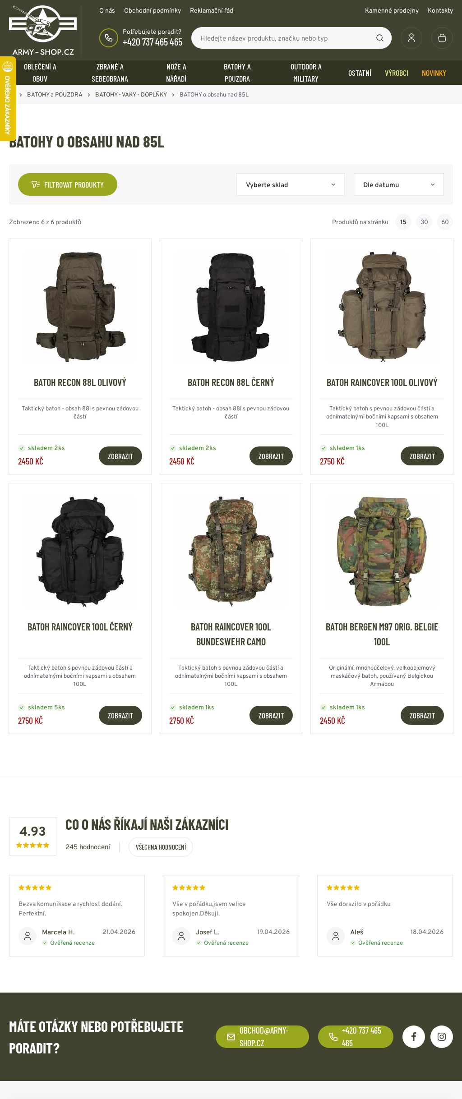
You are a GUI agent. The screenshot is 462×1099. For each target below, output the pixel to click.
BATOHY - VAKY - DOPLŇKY (131, 94)
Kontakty (440, 10)
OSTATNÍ (359, 73)
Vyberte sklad (267, 185)
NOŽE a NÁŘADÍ (176, 72)
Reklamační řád (211, 10)
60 (445, 221)
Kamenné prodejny (392, 10)
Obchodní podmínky (152, 10)
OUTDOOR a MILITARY (306, 72)
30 (424, 221)
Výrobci (396, 73)
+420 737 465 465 (152, 41)
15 (403, 221)
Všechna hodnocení (161, 847)
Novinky (434, 73)
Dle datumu (381, 185)
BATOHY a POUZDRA (237, 72)
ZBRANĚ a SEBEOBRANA (110, 72)
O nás (107, 10)
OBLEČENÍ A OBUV (40, 72)
